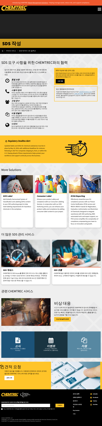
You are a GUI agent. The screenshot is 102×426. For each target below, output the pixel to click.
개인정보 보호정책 (77, 406)
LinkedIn (95, 394)
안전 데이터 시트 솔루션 (27, 51)
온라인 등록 (76, 394)
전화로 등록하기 (77, 397)
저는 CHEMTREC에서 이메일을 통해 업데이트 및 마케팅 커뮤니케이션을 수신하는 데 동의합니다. (29, 409)
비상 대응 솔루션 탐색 (62, 319)
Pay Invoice (76, 410)
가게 (74, 414)
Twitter (95, 401)
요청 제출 (60, 81)
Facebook (95, 397)
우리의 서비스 (11, 51)
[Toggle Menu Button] (99, 9)
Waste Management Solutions (38, 3)
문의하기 (75, 401)
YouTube (95, 404)
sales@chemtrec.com (85, 92)
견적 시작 (9, 378)
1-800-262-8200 (78, 94)
